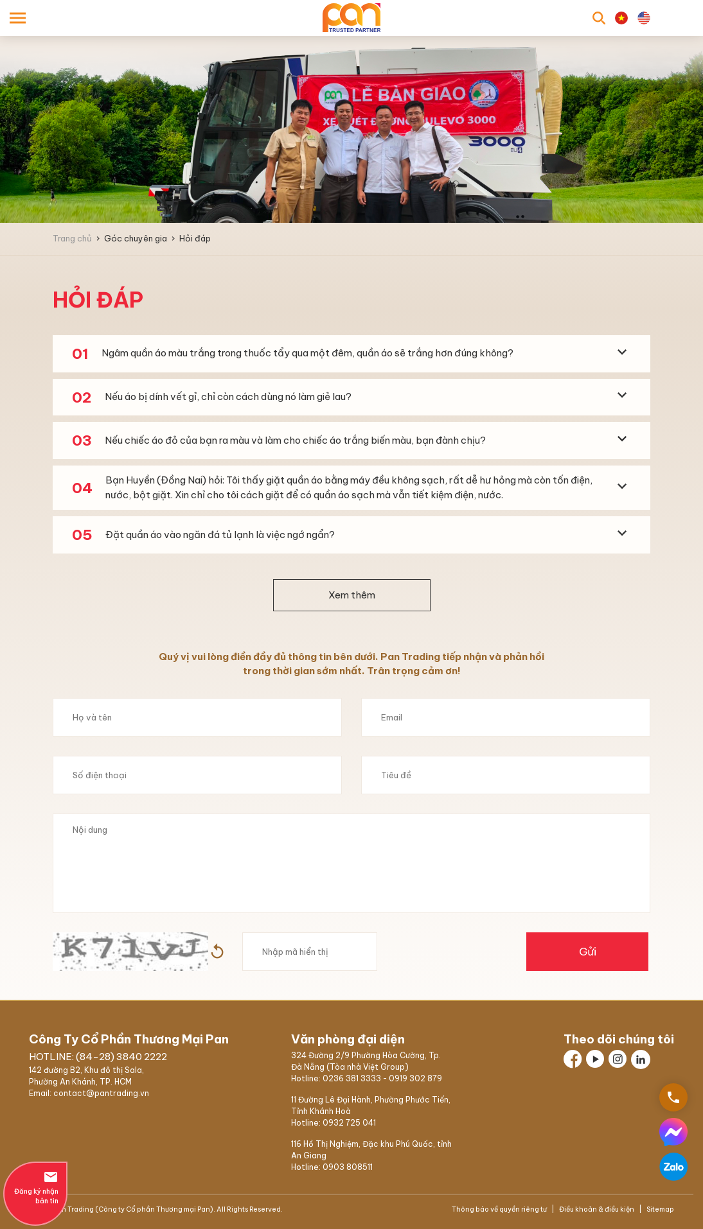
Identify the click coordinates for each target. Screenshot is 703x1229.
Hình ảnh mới (217, 951)
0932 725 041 (349, 1123)
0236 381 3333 (352, 1078)
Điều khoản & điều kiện (597, 1209)
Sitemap (659, 1209)
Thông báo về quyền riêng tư (500, 1209)
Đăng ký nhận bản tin (35, 1187)
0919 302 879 (415, 1078)
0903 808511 (348, 1167)
